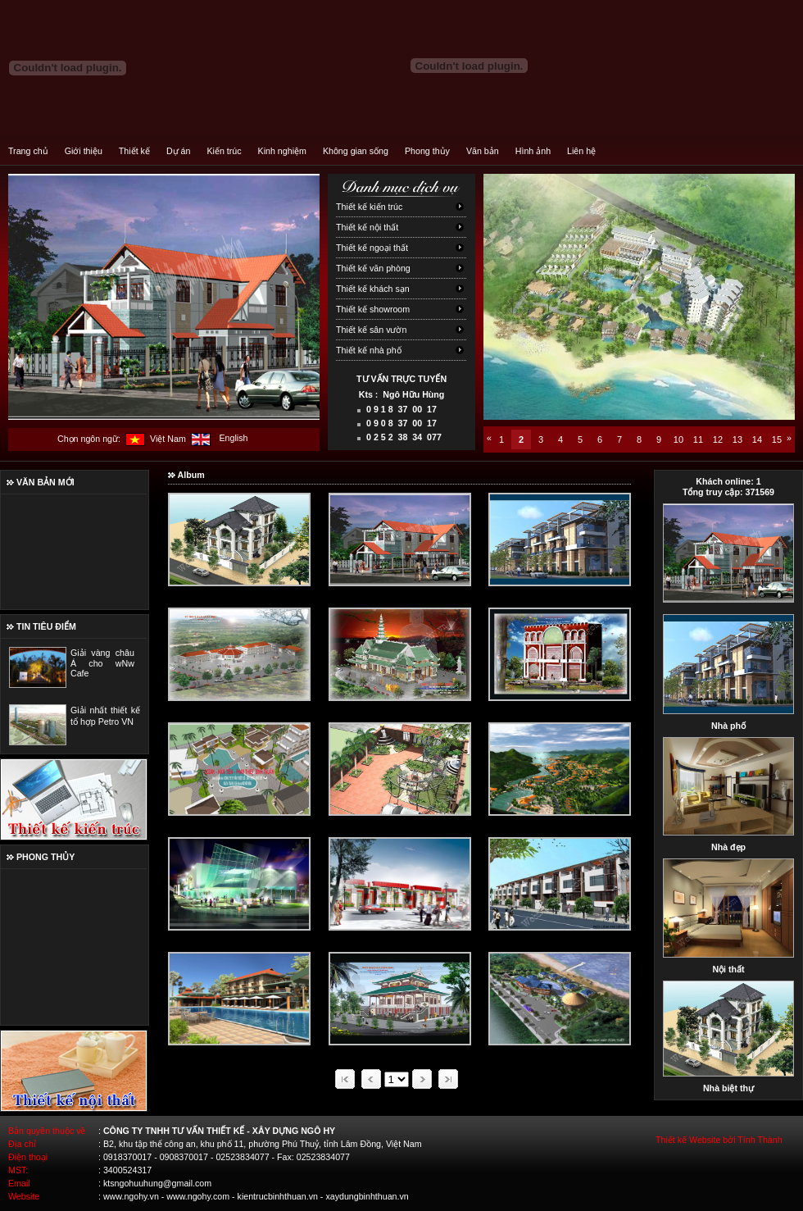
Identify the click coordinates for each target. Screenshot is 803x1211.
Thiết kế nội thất (367, 227)
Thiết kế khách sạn (373, 289)
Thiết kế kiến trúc (369, 207)
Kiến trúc (223, 151)
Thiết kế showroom (373, 309)
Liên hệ (581, 151)
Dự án (178, 151)
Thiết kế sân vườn (371, 330)
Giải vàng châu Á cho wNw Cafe (102, 663)
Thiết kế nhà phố (369, 350)
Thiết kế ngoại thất (372, 248)
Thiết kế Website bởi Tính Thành (719, 1140)
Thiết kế (134, 151)
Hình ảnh (533, 151)
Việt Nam (168, 439)
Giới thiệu (83, 151)
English (233, 438)
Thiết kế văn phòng (373, 268)
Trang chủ (28, 151)
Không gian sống (355, 151)
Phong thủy (427, 151)
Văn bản (482, 151)
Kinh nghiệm (282, 151)
